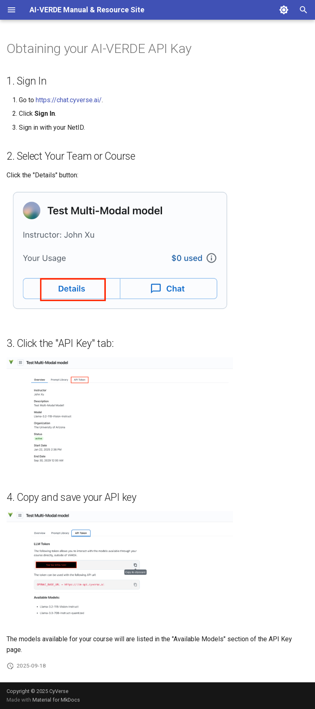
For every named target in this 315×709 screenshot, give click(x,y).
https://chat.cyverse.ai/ (69, 100)
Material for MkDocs (56, 700)
